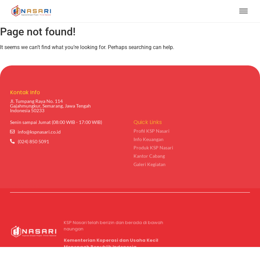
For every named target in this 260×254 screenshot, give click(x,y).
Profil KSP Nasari (152, 152)
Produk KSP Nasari (153, 169)
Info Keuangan (149, 161)
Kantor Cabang (149, 177)
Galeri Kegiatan (150, 186)
